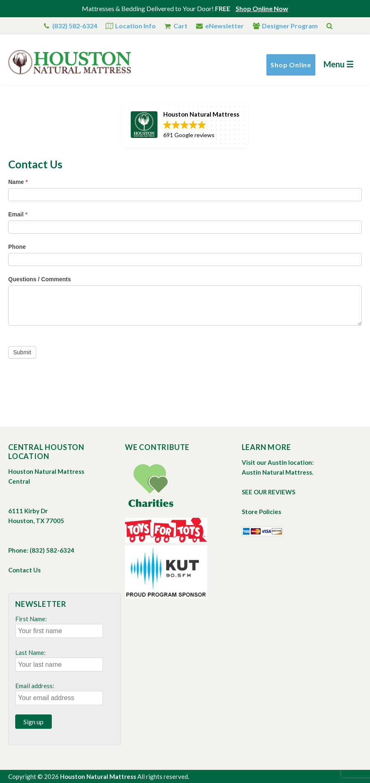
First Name (30, 618)
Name (18, 182)
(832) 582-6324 (74, 26)
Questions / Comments (39, 279)
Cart (180, 26)
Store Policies (261, 511)
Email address (34, 685)
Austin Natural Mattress (277, 472)
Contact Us (24, 570)
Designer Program (290, 26)
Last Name (29, 652)
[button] (185, 125)
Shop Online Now (262, 8)
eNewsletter (224, 26)
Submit (22, 352)
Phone (17, 246)
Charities (150, 485)
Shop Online (291, 65)
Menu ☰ (339, 64)
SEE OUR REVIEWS (268, 492)
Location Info (135, 26)
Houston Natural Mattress (98, 776)
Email (18, 214)
